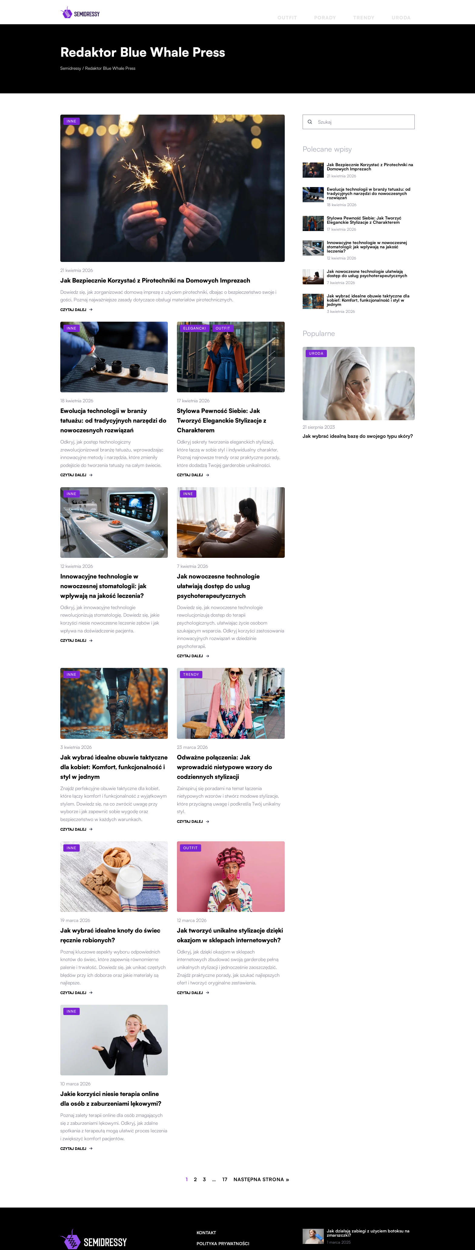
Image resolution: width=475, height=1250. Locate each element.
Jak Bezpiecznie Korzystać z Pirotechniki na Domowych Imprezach (156, 280)
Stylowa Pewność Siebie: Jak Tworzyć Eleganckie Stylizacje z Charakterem (222, 420)
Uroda (407, 12)
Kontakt (206, 1232)
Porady (354, 12)
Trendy (381, 12)
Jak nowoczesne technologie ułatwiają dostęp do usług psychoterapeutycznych (219, 585)
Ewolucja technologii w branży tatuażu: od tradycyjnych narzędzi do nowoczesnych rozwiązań (113, 420)
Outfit (328, 12)
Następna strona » (262, 1179)
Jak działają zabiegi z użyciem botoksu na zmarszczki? (368, 1233)
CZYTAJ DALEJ (73, 309)
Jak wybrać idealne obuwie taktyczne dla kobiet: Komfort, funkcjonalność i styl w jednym (104, 766)
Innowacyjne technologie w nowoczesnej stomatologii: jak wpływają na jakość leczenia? (103, 585)
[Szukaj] (310, 122)
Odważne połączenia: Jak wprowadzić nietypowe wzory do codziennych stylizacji (225, 766)
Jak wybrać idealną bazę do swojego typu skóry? (358, 436)
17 (225, 1179)
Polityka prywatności (223, 1243)
